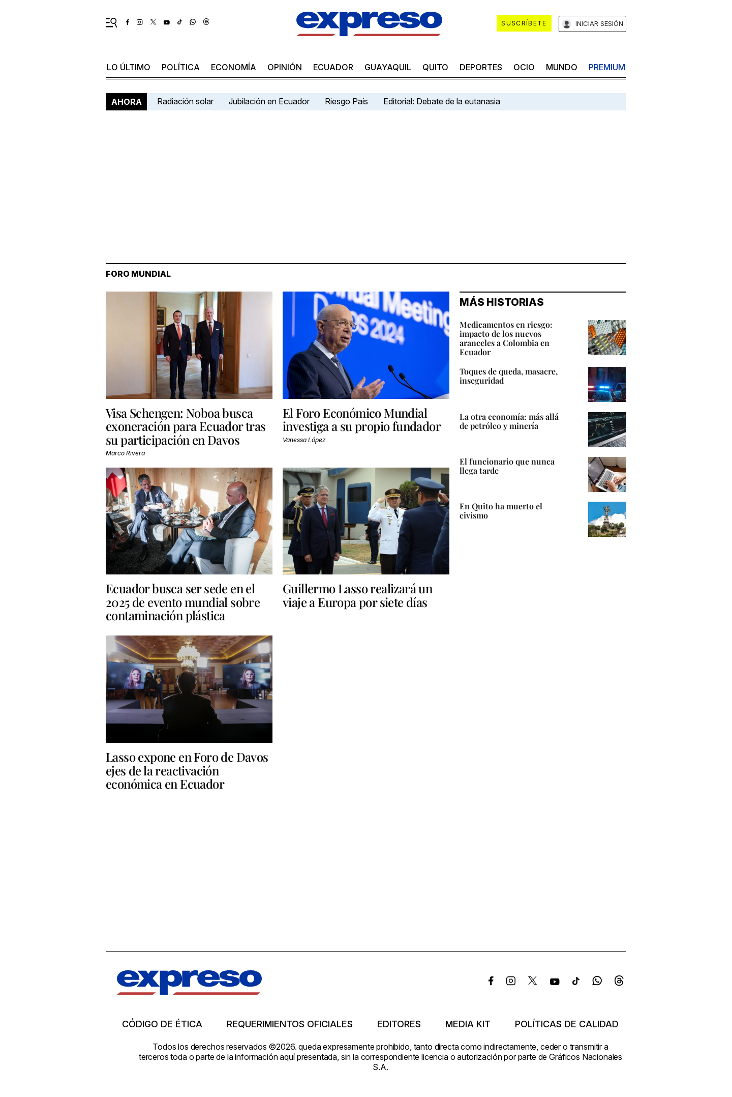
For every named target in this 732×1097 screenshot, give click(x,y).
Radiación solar (185, 101)
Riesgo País (346, 101)
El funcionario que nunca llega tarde (507, 466)
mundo (561, 67)
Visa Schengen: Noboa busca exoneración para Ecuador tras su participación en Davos (186, 426)
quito (435, 67)
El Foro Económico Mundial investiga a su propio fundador (362, 419)
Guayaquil (387, 67)
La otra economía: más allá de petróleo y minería (509, 421)
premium (607, 67)
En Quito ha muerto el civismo (501, 511)
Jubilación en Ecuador (269, 101)
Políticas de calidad (567, 1024)
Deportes (481, 67)
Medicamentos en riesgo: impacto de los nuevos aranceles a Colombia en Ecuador (506, 338)
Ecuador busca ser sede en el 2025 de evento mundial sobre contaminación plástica (183, 601)
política (181, 67)
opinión (284, 67)
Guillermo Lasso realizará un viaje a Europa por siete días (357, 595)
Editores (399, 1024)
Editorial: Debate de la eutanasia (441, 101)
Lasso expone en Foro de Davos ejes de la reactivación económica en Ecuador (187, 770)
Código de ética (162, 1024)
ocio (524, 67)
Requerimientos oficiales (290, 1024)
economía (233, 67)
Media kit (468, 1024)
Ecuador (333, 67)
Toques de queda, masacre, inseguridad (509, 376)
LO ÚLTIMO (128, 67)
